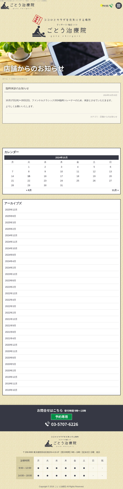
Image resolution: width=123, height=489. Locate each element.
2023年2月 (10, 287)
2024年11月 (11, 241)
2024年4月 (10, 261)
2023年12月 (11, 274)
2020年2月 (10, 370)
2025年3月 (10, 222)
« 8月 (29, 190)
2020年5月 (10, 364)
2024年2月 (10, 267)
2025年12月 (11, 209)
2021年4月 (10, 338)
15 (29, 176)
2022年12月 (11, 293)
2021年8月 (10, 332)
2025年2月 (10, 229)
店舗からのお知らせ (108, 117)
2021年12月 (11, 319)
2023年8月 (10, 280)
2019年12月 (11, 377)
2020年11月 (11, 351)
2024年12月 (11, 235)
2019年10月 (11, 390)
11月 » (115, 190)
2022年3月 (10, 306)
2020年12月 (11, 345)
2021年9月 (10, 325)
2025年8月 (10, 216)
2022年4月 (10, 300)
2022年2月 (10, 312)
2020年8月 (10, 357)
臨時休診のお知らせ (17, 88)
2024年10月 (11, 248)
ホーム (5, 79)
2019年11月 (11, 383)
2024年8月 (10, 255)
